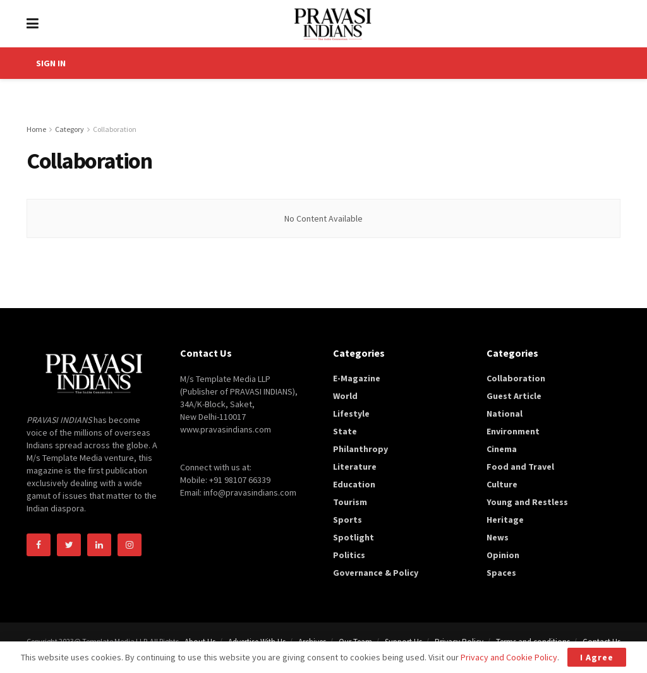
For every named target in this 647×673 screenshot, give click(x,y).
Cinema (502, 449)
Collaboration (114, 129)
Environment (513, 431)
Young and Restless (527, 502)
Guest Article (514, 396)
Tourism (350, 502)
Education (354, 484)
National (505, 413)
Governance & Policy (375, 572)
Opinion (503, 555)
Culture (502, 484)
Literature (355, 466)
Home (36, 129)
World (345, 396)
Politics (349, 555)
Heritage (505, 519)
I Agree (597, 657)
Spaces (501, 572)
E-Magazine (356, 378)
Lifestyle (351, 413)
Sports (347, 519)
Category (69, 129)
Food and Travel (520, 466)
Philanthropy (360, 449)
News (498, 537)
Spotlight (353, 537)
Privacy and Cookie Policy (509, 657)
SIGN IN (51, 63)
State (345, 431)
